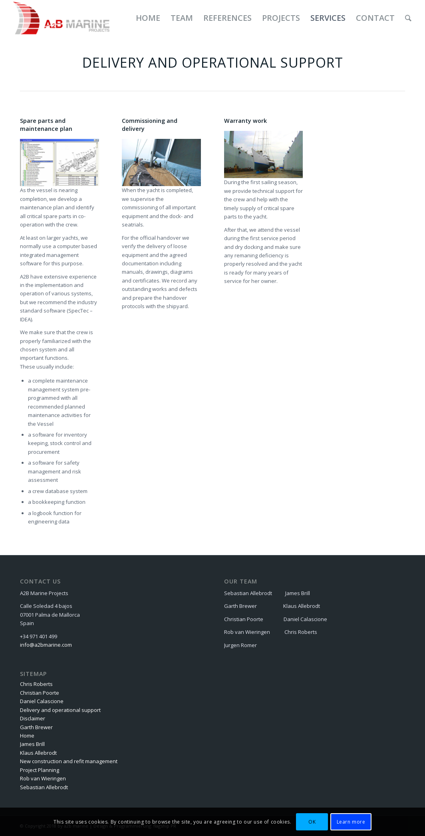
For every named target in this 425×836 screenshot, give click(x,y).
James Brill (32, 744)
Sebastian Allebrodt (44, 787)
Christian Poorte (39, 692)
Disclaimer (32, 718)
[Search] (408, 18)
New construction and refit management (68, 761)
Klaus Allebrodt (38, 752)
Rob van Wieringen (43, 778)
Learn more (351, 821)
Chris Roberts (36, 684)
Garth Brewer (36, 727)
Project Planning (39, 770)
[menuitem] (148, 18)
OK (312, 821)
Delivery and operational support (60, 710)
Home (27, 735)
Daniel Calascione (42, 701)
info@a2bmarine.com (46, 644)
